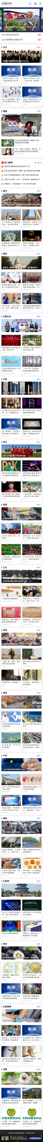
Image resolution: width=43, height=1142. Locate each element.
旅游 (5, 505)
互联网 (6, 881)
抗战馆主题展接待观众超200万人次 (17, 166)
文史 (5, 567)
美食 (5, 944)
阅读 (5, 630)
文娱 (5, 379)
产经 (5, 756)
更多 (39, 47)
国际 (5, 254)
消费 (5, 1069)
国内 (5, 191)
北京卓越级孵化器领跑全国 (12, 40)
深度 (5, 693)
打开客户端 (35, 1138)
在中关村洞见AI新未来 (10, 35)
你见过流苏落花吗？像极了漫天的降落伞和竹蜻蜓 (22, 171)
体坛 (5, 442)
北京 (5, 47)
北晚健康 (7, 1007)
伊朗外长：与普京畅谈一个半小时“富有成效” (20, 184)
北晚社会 (7, 316)
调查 (5, 818)
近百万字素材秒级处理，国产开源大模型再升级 (21, 175)
